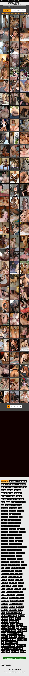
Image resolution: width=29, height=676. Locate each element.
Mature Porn (4, 573)
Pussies (11, 603)
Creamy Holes (4, 517)
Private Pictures (5, 600)
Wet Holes (20, 648)
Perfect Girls (4, 594)
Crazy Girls (17, 514)
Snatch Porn (13, 630)
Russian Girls (4, 609)
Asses (25, 487)
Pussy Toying (4, 606)
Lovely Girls (22, 567)
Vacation (18, 645)
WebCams (18, 10)
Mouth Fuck (18, 576)
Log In (26, 0)
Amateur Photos (7, 10)
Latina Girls (24, 564)
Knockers (17, 564)
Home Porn (12, 553)
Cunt (21, 517)
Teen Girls (3, 639)
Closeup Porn (12, 511)
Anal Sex (13, 487)
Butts (2, 505)
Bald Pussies (18, 490)
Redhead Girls (20, 606)
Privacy (14, 671)
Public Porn (21, 600)
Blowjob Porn (12, 499)
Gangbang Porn (19, 541)
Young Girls (23, 651)
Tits (25, 639)
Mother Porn (11, 576)
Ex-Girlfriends (4, 532)
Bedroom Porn (4, 496)
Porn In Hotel (4, 597)
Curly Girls (3, 520)
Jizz (19, 561)
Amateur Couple (13, 481)
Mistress (20, 573)
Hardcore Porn (18, 550)
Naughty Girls (4, 582)
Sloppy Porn (11, 627)
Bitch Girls (12, 496)
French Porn (18, 538)
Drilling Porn (12, 529)
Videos (13, 10)
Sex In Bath (18, 612)
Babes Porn (10, 490)
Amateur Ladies (22, 481)
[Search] (14, 7)
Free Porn (11, 538)
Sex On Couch (21, 615)
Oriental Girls (9, 588)
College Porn (4, 514)
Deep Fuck (3, 523)
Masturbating (18, 570)
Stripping (3, 633)
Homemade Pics (20, 553)
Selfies (2, 612)
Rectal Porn (12, 606)
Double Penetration (15, 526)
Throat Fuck (20, 639)
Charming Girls (18, 505)
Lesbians (7, 567)
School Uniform (13, 609)
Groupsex (3, 550)
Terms (6, 671)
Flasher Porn (4, 538)
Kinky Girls (10, 564)
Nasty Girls (11, 579)
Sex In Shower (4, 615)
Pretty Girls (20, 597)
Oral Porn (14, 585)
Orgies (2, 588)
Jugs (23, 561)
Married (11, 570)
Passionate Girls (10, 591)
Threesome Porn (12, 639)
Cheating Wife (4, 508)
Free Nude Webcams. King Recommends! (14, 658)
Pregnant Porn (12, 597)
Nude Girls (20, 582)
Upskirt (12, 645)
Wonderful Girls (15, 651)
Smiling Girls (23, 627)
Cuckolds (12, 517)
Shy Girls (13, 624)
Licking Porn (14, 567)
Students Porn (10, 633)
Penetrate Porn (19, 591)
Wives (8, 651)
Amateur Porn (14, 484)
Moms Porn (4, 576)
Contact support (20, 671)
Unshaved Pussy (5, 645)
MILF (15, 573)
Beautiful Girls (18, 493)
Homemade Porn (5, 555)
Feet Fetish (9, 535)
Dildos (9, 523)
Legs (2, 567)
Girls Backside (4, 547)
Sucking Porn (19, 633)
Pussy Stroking (18, 603)
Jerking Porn (13, 561)
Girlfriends (19, 544)
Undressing (14, 642)
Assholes (3, 490)
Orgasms (20, 585)
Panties (24, 588)
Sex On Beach (13, 615)
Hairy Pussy (10, 550)
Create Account (21, 0)
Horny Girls (19, 555)
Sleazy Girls (4, 627)
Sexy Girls (17, 618)
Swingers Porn (13, 636)
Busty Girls (22, 502)
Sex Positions (4, 618)
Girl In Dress (12, 544)
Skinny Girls (19, 624)
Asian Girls (19, 487)
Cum (17, 517)
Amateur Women (5, 487)
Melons (10, 573)
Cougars (11, 514)
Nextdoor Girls (13, 582)
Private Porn (13, 600)
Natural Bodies (18, 579)
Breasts (8, 502)
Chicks (20, 508)
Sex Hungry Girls (10, 612)
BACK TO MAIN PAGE (6, 665)
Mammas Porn (4, 570)
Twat (2, 642)
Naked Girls (4, 579)
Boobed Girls (20, 499)
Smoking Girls (4, 630)
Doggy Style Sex (5, 526)
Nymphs (9, 585)
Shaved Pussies (5, 624)
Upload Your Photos (12, 669)
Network (23, 10)
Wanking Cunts (12, 648)
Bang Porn (3, 493)
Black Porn (19, 496)
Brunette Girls (14, 502)
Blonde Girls (4, 499)
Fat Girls (3, 535)
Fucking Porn (4, 541)
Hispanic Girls (4, 553)
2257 (10, 671)
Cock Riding (20, 511)
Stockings (24, 630)
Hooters (13, 555)
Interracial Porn (5, 561)
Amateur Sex (22, 484)
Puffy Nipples (4, 603)
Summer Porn (4, 636)
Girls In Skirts (13, 547)
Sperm (18, 630)
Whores (3, 651)
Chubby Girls (4, 511)
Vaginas (24, 645)
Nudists (3, 585)
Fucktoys (11, 541)
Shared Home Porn (13, 621)
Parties (3, 591)
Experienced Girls (14, 532)
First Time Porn (17, 535)
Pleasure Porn (19, 594)
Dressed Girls (4, 529)
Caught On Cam (9, 505)
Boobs (2, 502)
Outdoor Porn (17, 588)
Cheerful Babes (13, 508)
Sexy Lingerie (4, 621)
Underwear (7, 642)
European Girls (20, 529)
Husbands (19, 558)
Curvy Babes (11, 520)
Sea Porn (20, 609)
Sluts (17, 627)
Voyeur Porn (4, 648)
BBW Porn (10, 493)
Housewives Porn (11, 558)
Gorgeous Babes (22, 547)
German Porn (4, 544)
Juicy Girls (3, 564)
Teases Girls (21, 636)
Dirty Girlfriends (16, 523)
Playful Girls (12, 594)
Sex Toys (12, 618)
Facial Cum (22, 532)
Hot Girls (3, 558)
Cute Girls (18, 520)
